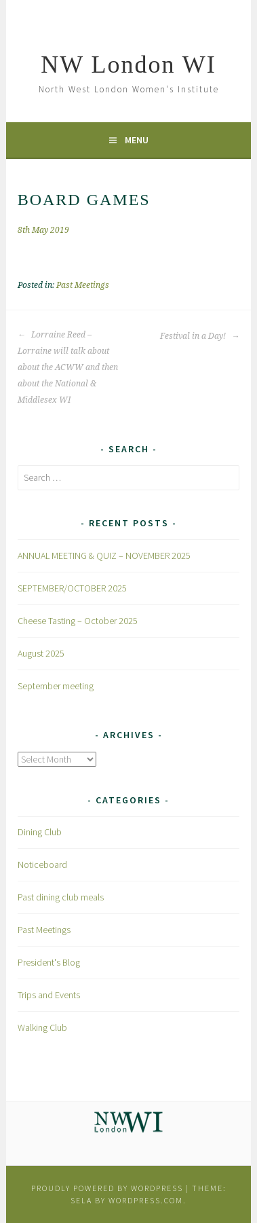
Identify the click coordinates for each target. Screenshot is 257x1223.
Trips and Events (49, 995)
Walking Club (42, 1027)
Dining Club (40, 832)
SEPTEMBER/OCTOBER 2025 (72, 588)
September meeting (56, 686)
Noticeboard (42, 864)
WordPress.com (145, 1200)
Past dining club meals (61, 897)
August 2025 (41, 653)
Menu (137, 140)
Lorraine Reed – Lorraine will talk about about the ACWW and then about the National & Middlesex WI (68, 367)
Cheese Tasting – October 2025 (78, 621)
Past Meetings (82, 285)
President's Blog (49, 962)
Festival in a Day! (199, 336)
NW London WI (128, 64)
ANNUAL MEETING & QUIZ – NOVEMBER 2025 (104, 555)
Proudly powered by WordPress (107, 1188)
